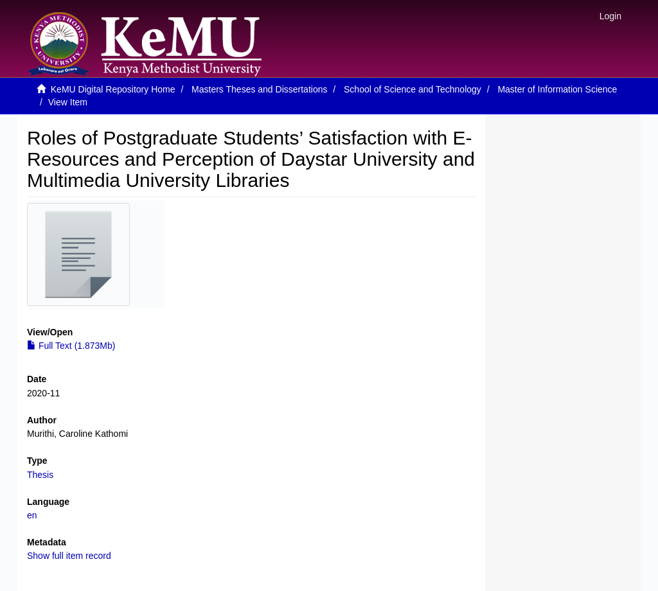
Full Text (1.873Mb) (71, 345)
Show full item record (69, 556)
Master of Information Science (557, 89)
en (32, 515)
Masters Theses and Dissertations (259, 89)
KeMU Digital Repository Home (113, 89)
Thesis (40, 475)
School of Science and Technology (412, 89)
